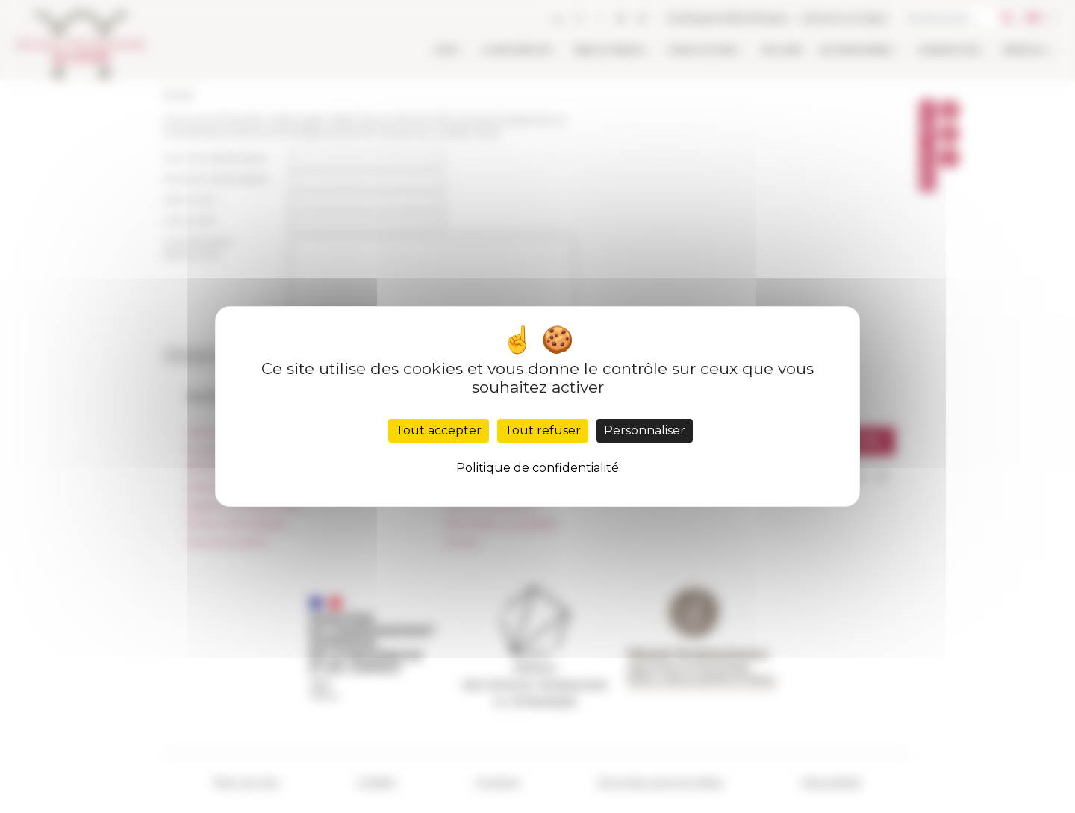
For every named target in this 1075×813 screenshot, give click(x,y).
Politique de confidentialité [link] (537, 468)
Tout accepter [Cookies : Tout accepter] (439, 430)
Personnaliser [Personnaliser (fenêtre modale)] (644, 430)
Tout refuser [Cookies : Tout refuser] (543, 430)
